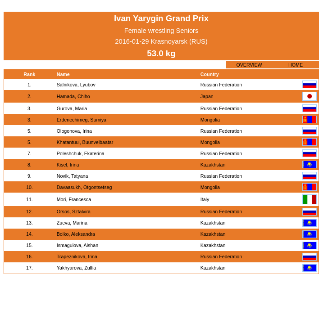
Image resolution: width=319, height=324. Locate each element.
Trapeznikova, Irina (77, 256)
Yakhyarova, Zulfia (76, 267)
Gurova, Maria (72, 108)
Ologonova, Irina (74, 131)
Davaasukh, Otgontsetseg (84, 187)
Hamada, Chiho (73, 96)
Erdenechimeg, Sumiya (81, 119)
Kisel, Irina (68, 164)
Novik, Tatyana (72, 176)
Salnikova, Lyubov (76, 84)
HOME (295, 65)
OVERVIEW (249, 65)
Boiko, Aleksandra (76, 234)
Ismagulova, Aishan (77, 245)
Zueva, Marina (72, 222)
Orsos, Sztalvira (74, 211)
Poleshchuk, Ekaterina (81, 153)
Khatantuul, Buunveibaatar (85, 142)
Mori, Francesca (74, 199)
